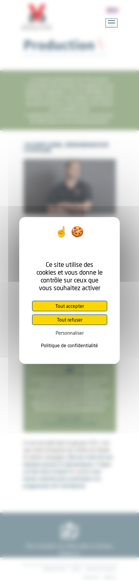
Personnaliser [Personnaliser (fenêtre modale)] (70, 333)
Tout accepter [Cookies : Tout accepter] (69, 306)
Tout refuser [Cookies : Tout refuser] (70, 319)
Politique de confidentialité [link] (69, 345)
